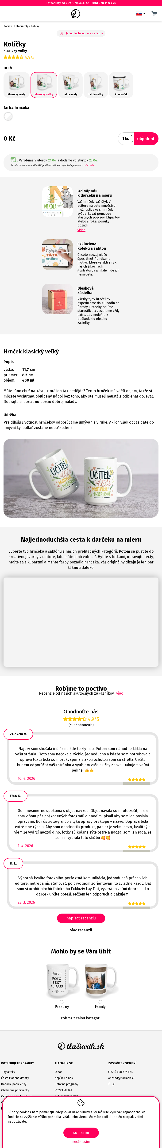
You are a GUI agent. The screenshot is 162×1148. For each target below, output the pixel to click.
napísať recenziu (81, 918)
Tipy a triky (8, 1072)
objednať (145, 138)
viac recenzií (81, 930)
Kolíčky (35, 26)
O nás (58, 1072)
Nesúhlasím (81, 1142)
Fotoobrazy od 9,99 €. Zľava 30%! (81, 3)
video (81, 230)
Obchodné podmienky (15, 1090)
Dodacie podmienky (13, 1084)
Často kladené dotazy (15, 1078)
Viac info (89, 165)
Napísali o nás (64, 1078)
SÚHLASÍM (81, 1132)
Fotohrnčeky (21, 26)
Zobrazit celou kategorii (81, 1018)
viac (119, 693)
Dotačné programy (66, 1084)
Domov (8, 26)
